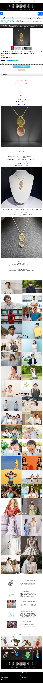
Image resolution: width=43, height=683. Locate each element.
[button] (1, 13)
